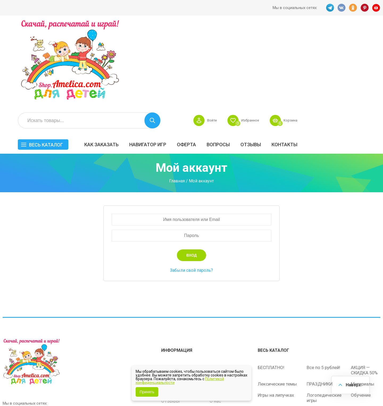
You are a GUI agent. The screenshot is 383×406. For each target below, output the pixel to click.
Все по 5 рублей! (323, 288)
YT (376, 8)
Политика (171, 333)
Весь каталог (127, 60)
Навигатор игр (228, 60)
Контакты (365, 60)
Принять (147, 392)
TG (330, 8)
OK (353, 8)
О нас (215, 321)
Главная (177, 102)
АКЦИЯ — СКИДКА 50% (365, 291)
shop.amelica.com (84, 389)
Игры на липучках (276, 316)
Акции (167, 310)
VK (341, 8)
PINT (365, 8)
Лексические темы (277, 304)
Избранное (328, 36)
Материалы (362, 304)
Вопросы (299, 60)
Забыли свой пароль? (191, 191)
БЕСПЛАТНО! (271, 288)
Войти (287, 36)
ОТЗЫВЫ (332, 60)
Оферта (267, 60)
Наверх (352, 384)
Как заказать (182, 60)
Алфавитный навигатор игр (321, 335)
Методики (268, 332)
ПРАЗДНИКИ (320, 304)
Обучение (361, 316)
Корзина (370, 36)
